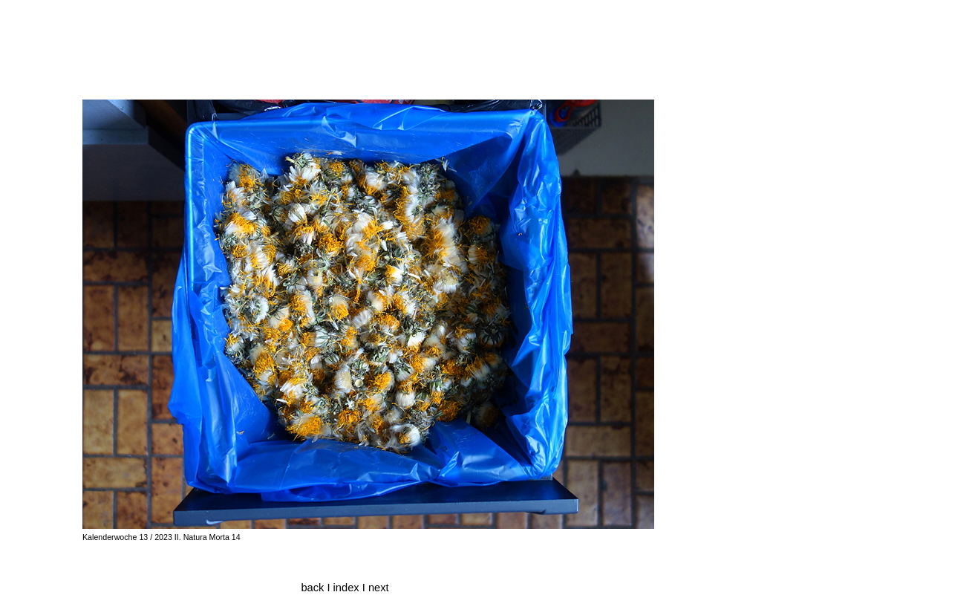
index (347, 588)
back (312, 588)
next (378, 588)
